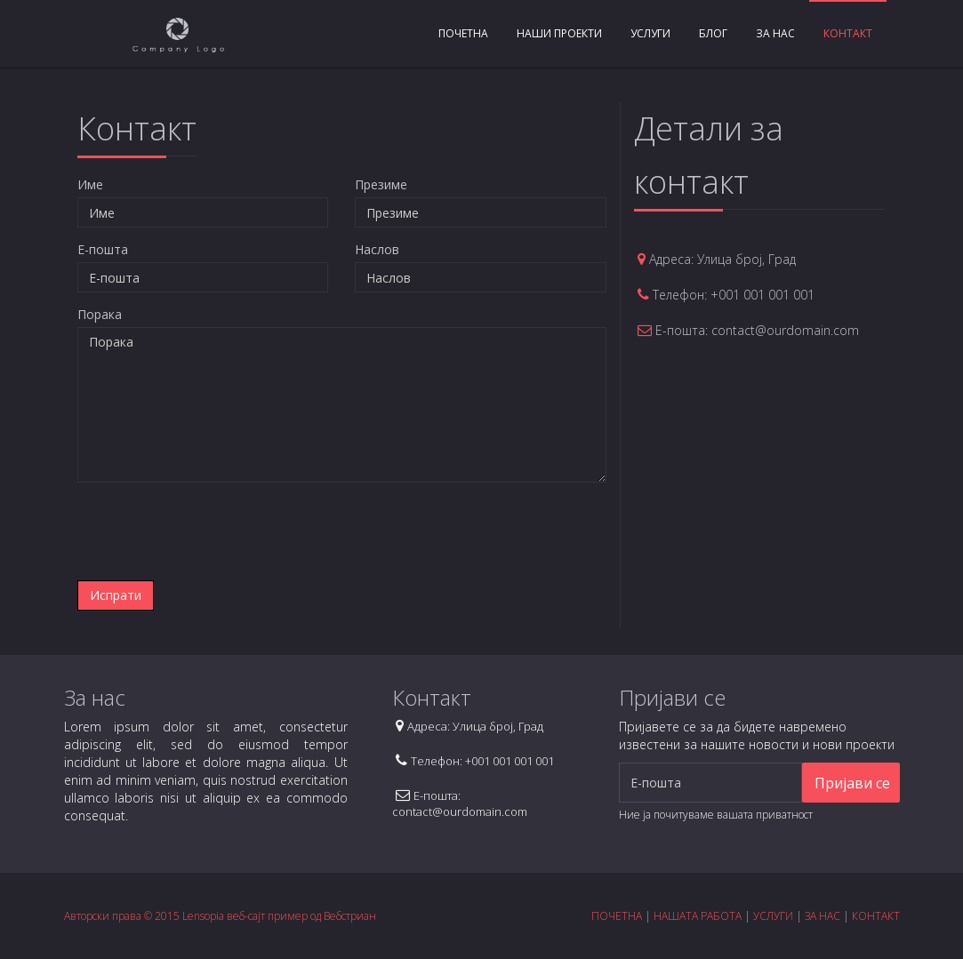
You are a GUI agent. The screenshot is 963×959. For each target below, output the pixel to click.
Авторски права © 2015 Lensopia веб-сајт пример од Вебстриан (220, 915)
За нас (775, 33)
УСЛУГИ (773, 915)
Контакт (847, 33)
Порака (99, 314)
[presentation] (213, 531)
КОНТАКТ (876, 915)
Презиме (381, 184)
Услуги (650, 33)
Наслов (377, 249)
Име (90, 184)
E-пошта (102, 249)
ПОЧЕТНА (616, 915)
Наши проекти (559, 33)
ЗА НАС (822, 915)
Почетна (463, 33)
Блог (713, 33)
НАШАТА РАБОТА (698, 915)
